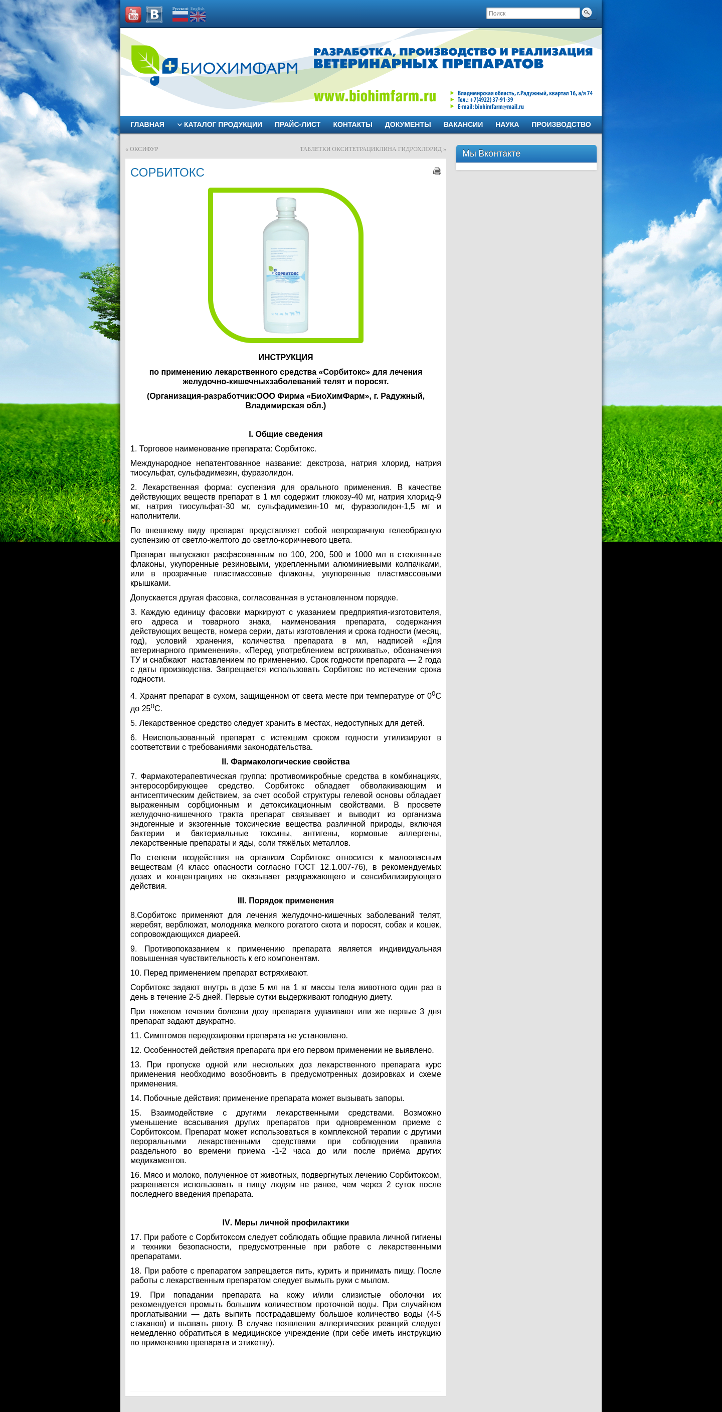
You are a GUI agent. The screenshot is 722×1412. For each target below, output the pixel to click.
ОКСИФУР (144, 148)
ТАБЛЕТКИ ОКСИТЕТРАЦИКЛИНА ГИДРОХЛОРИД (371, 148)
